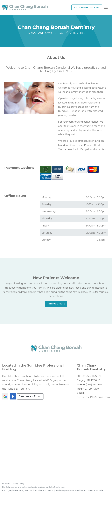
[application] (56, 443)
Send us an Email (30, 396)
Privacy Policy (18, 484)
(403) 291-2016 (71, 33)
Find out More (56, 303)
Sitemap (6, 484)
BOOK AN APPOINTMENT (87, 7)
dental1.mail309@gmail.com (93, 397)
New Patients (40, 33)
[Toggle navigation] (106, 7)
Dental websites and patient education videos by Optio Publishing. (33, 487)
